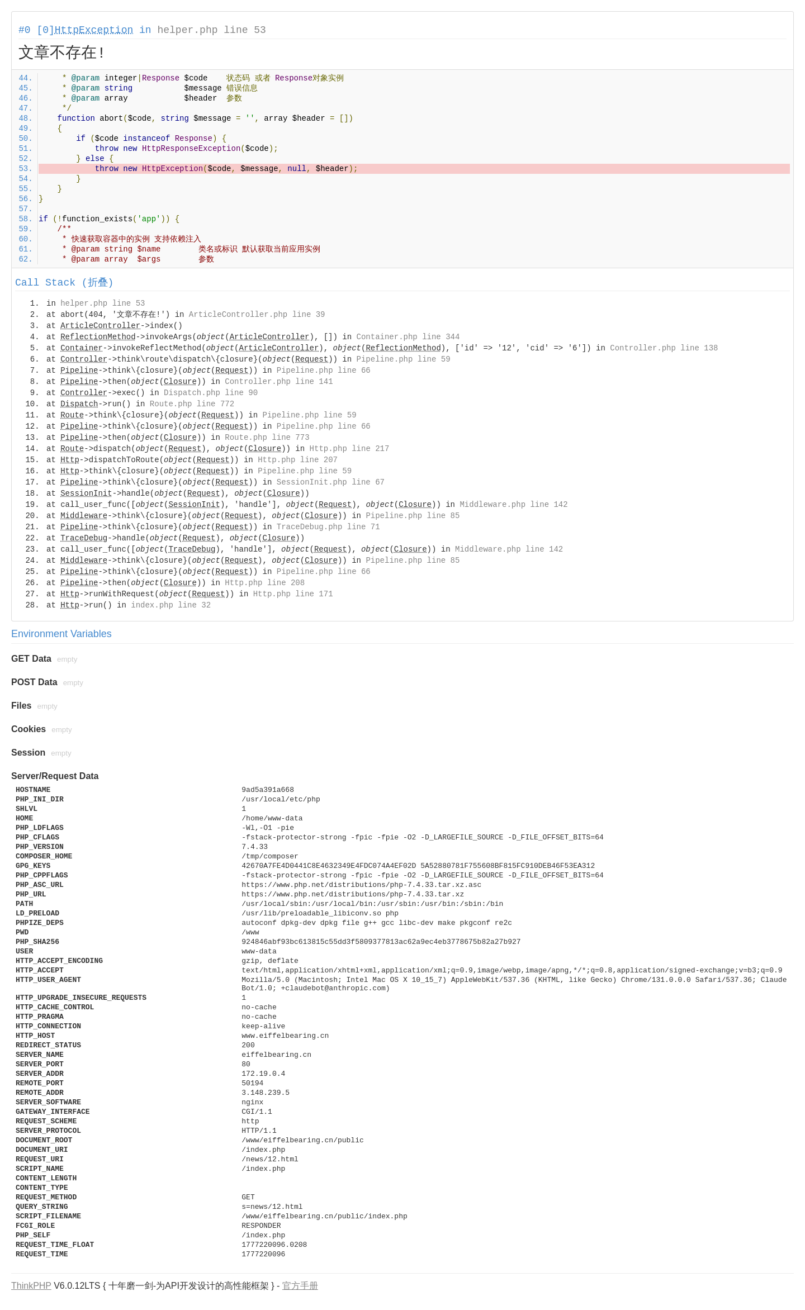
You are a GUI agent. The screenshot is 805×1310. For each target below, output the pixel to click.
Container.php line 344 (408, 337)
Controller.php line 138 (664, 348)
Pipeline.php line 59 (404, 359)
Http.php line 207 (298, 459)
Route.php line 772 (192, 404)
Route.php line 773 (267, 437)
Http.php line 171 (293, 594)
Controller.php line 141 (279, 381)
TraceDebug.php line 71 (328, 527)
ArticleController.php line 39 (257, 314)
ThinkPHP (31, 1285)
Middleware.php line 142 (513, 504)
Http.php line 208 (265, 582)
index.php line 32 (171, 605)
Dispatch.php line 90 (211, 392)
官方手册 (300, 1285)
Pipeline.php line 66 (324, 370)
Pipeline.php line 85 (413, 515)
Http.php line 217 (350, 448)
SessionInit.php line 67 (331, 482)
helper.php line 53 (211, 30)
